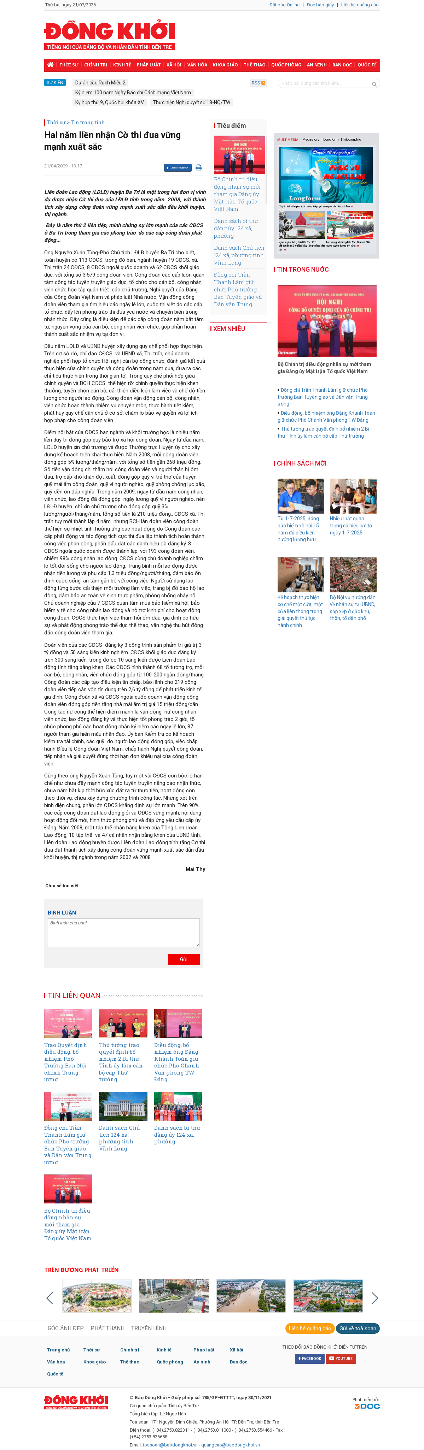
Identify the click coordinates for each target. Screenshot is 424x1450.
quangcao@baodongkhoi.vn (230, 1445)
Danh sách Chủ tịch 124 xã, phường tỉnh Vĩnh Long (239, 255)
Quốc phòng (286, 65)
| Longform (330, 139)
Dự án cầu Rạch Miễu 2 (100, 82)
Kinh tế (122, 65)
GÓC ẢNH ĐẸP (66, 1328)
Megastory (310, 139)
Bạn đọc (342, 65)
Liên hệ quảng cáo (360, 4)
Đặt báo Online (284, 4)
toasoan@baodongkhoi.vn (170, 1445)
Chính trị (96, 65)
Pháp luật (149, 65)
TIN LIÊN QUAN (74, 995)
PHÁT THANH (107, 1328)
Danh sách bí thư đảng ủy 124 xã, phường (236, 228)
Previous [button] (281, 228)
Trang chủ (58, 1350)
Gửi (183, 959)
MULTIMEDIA (287, 140)
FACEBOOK (309, 1359)
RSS (258, 82)
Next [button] (372, 228)
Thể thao (255, 65)
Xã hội (174, 65)
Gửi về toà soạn (357, 1328)
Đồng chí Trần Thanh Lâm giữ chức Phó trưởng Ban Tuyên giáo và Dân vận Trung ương (238, 293)
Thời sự (69, 65)
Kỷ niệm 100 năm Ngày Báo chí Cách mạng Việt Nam (133, 92)
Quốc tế (367, 65)
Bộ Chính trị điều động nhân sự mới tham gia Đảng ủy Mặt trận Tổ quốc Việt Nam (237, 194)
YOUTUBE (341, 1358)
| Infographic (351, 139)
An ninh (317, 65)
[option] (302, 232)
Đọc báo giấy (320, 4)
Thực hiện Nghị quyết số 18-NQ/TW (191, 102)
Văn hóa (197, 65)
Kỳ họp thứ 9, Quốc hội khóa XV (109, 102)
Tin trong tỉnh (88, 122)
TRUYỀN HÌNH (149, 1328)
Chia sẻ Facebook (177, 167)
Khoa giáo (225, 65)
